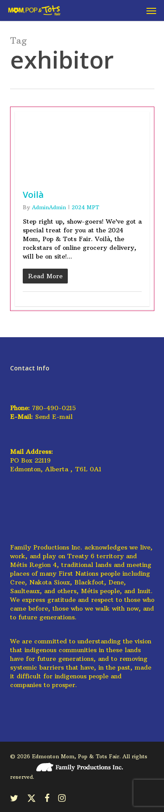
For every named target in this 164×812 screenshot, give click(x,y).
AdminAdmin (49, 207)
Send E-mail (54, 417)
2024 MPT (85, 207)
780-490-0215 (54, 408)
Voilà (33, 194)
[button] (151, 10)
